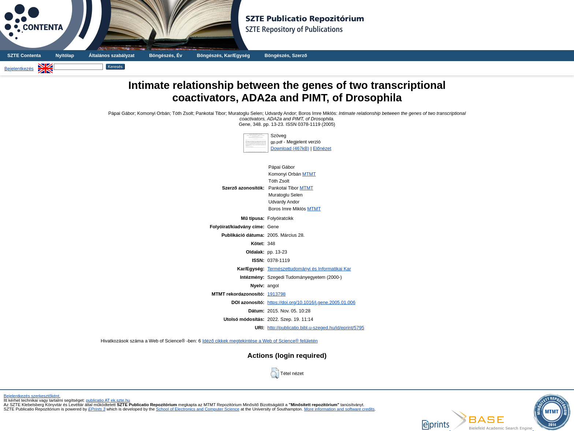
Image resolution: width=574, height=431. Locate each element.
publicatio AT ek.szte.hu (108, 400)
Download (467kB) (290, 148)
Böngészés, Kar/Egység (223, 55)
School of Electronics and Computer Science (197, 409)
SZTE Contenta (24, 55)
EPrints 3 (96, 409)
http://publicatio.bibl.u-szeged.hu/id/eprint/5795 (315, 327)
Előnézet (322, 148)
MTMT (309, 174)
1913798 (276, 294)
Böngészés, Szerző (286, 55)
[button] (275, 373)
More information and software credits (339, 409)
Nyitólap (65, 55)
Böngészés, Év (165, 55)
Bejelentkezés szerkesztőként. (32, 396)
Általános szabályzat (111, 55)
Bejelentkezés (19, 68)
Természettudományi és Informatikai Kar (309, 268)
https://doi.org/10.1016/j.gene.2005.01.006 (311, 302)
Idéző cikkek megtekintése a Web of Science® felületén (260, 341)
